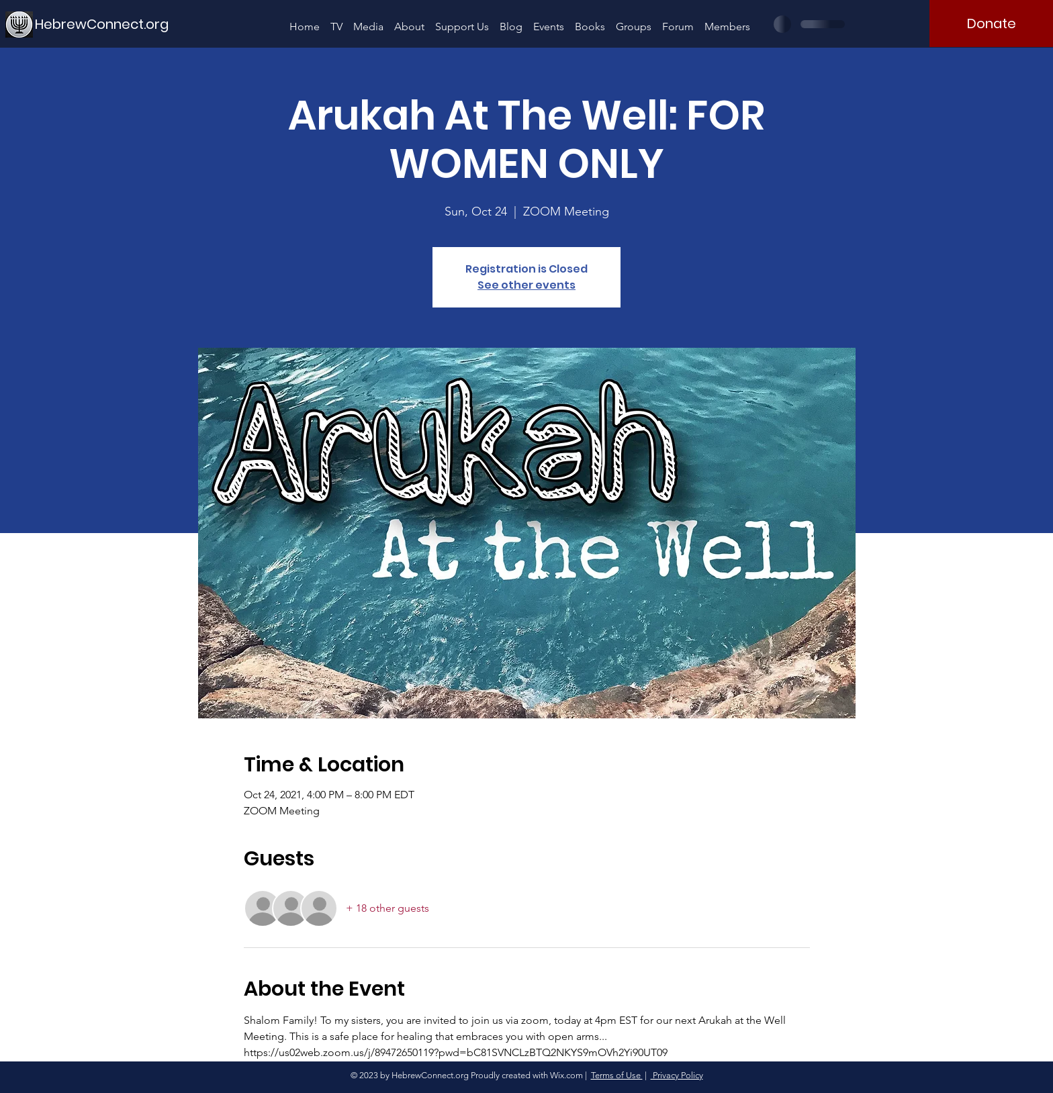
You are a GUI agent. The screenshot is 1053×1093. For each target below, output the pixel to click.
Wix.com (566, 1075)
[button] (368, 20)
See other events (526, 285)
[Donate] (991, 23)
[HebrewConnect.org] (102, 24)
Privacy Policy (677, 1075)
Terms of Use (617, 1075)
